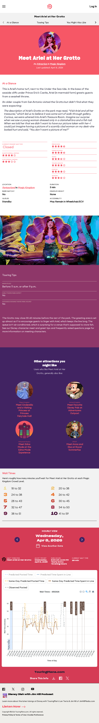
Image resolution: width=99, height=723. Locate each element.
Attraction (42, 64)
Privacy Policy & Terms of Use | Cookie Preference (23, 715)
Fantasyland (8, 187)
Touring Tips (43, 22)
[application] (49, 626)
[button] (95, 22)
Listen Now (14, 706)
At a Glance (13, 22)
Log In (93, 6)
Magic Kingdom (57, 64)
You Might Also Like (76, 22)
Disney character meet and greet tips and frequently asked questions (47, 328)
